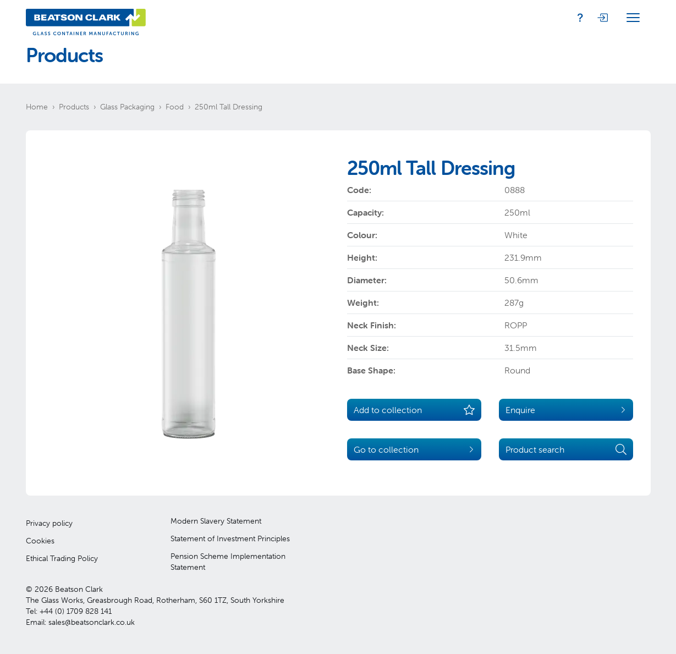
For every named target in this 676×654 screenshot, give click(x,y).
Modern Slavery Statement (216, 521)
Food (175, 107)
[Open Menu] (633, 17)
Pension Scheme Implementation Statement (228, 561)
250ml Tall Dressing (228, 107)
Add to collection (414, 409)
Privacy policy (49, 523)
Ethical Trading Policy (62, 558)
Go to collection (414, 449)
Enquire (565, 409)
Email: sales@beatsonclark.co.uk (80, 622)
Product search (565, 449)
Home (37, 107)
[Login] (602, 17)
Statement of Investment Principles (230, 538)
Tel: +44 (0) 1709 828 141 (69, 611)
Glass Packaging (127, 107)
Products (74, 107)
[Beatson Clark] (86, 17)
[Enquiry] (580, 17)
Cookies (40, 541)
